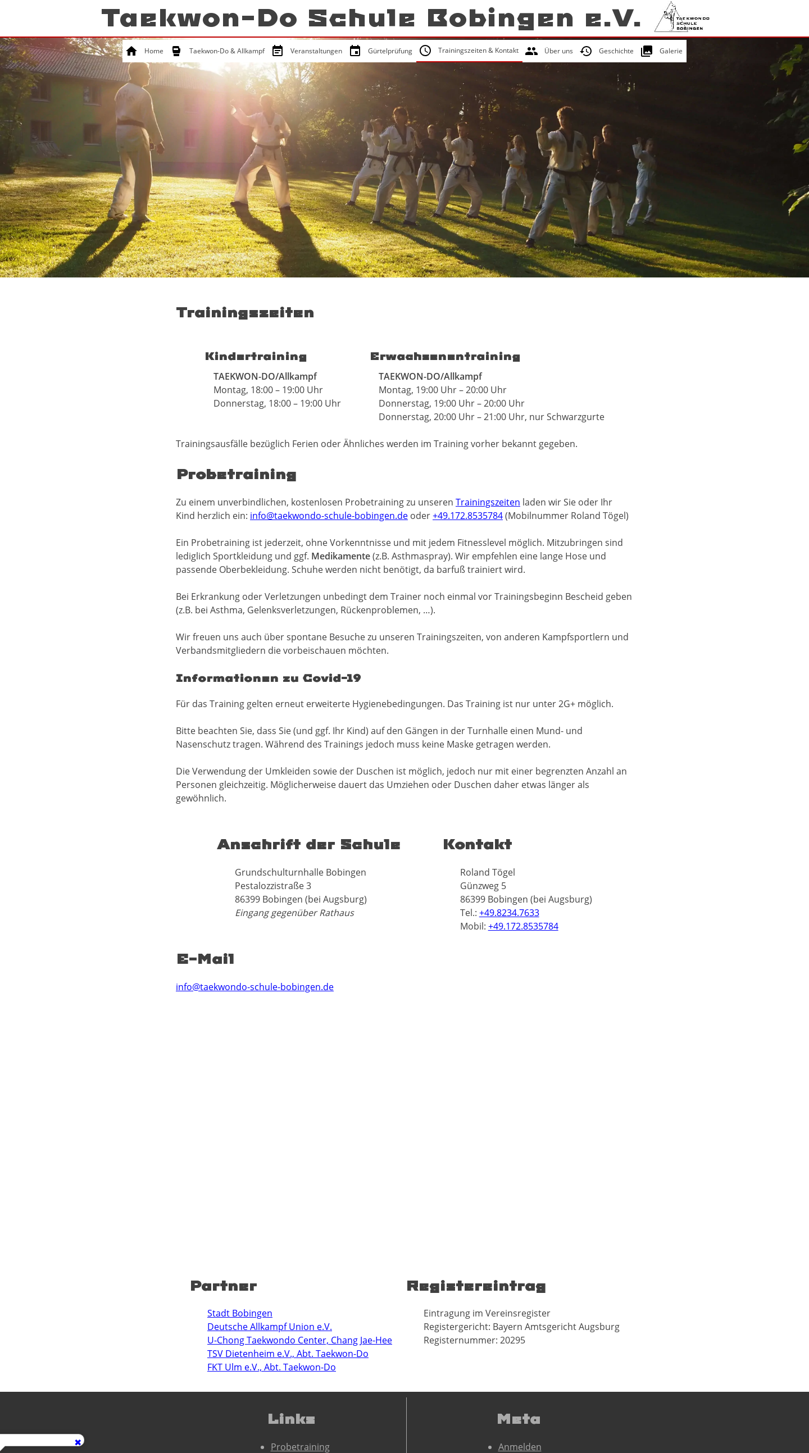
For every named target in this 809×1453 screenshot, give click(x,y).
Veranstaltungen (316, 51)
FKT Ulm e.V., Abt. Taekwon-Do (271, 1367)
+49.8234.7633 (509, 913)
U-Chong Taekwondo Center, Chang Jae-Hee (299, 1340)
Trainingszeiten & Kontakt (478, 50)
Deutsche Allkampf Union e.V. (269, 1326)
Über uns (558, 51)
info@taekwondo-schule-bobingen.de (329, 515)
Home (153, 51)
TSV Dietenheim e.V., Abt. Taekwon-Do (288, 1353)
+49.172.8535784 (468, 515)
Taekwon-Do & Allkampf (227, 51)
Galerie (671, 51)
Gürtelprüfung (390, 51)
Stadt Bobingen (239, 1313)
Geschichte (616, 51)
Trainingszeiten (488, 502)
